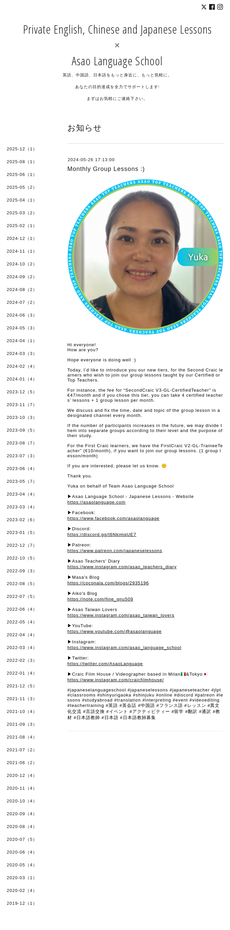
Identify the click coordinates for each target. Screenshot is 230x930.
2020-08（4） (22, 826)
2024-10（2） (22, 263)
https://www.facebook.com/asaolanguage (113, 518)
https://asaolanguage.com (96, 502)
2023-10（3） (22, 417)
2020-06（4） (22, 852)
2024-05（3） (22, 327)
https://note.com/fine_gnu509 (100, 599)
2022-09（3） (22, 570)
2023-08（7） (22, 442)
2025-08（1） (22, 161)
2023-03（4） (22, 506)
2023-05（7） (22, 481)
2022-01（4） (22, 673)
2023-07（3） (22, 455)
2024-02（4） (22, 366)
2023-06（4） (22, 468)
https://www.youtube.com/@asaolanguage (114, 631)
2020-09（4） (22, 813)
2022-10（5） (22, 558)
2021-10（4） (22, 711)
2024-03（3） (22, 353)
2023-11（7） (22, 404)
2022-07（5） (22, 596)
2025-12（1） (22, 148)
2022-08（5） (22, 583)
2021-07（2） (22, 749)
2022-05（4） (22, 621)
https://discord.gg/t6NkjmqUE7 (101, 534)
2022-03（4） (22, 647)
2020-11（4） (22, 788)
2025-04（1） (22, 200)
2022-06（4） (22, 609)
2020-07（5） (22, 839)
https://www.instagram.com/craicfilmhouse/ (115, 679)
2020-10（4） (22, 800)
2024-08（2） (22, 289)
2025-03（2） (22, 212)
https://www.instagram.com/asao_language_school (124, 647)
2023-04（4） (22, 494)
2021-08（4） (22, 737)
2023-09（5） (22, 430)
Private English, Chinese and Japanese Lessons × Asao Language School (117, 45)
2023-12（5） (22, 391)
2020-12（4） (22, 775)
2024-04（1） (22, 340)
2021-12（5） (22, 685)
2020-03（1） (22, 877)
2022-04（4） (22, 634)
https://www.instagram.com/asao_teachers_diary (122, 566)
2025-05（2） (22, 187)
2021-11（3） (22, 698)
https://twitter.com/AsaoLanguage (105, 663)
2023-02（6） (22, 519)
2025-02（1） (22, 225)
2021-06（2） (22, 762)
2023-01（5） (22, 532)
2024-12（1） (22, 238)
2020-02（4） (22, 890)
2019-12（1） (22, 903)
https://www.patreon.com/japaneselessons (114, 550)
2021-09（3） (22, 724)
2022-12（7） (22, 545)
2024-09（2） (22, 276)
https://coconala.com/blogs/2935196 (108, 582)
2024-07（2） (22, 302)
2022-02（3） (22, 660)
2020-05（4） (22, 864)
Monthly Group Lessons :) (106, 169)
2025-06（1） (22, 174)
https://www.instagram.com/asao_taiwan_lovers (120, 615)
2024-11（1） (22, 251)
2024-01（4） (22, 379)
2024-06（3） (22, 315)
